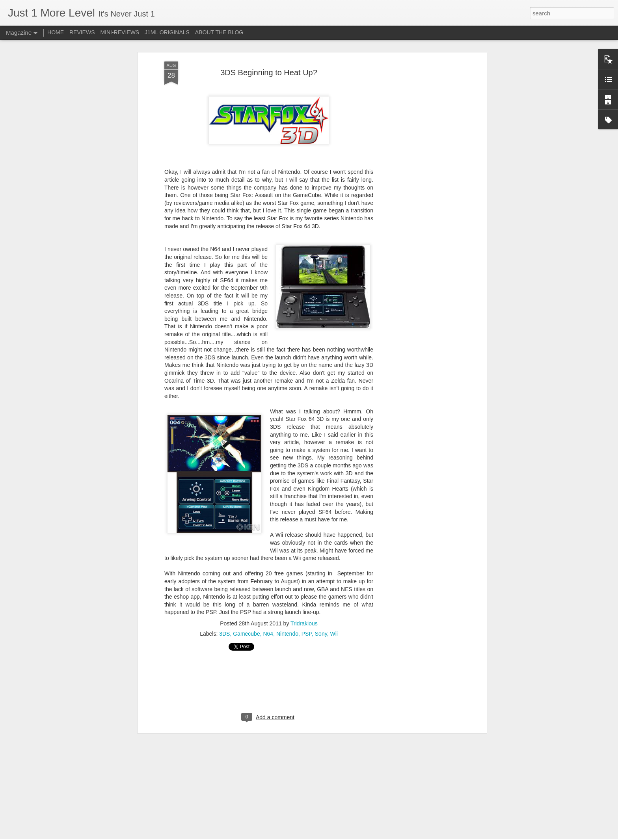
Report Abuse (357, 834)
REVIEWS (82, 32)
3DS (224, 628)
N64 (268, 628)
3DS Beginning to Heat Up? (268, 67)
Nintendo (287, 628)
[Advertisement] (416, 180)
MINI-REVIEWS (119, 32)
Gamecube (246, 628)
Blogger (333, 834)
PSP (307, 628)
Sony (321, 628)
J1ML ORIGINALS (167, 32)
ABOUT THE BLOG (219, 32)
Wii (333, 628)
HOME (55, 32)
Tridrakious (304, 618)
